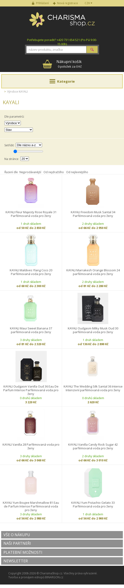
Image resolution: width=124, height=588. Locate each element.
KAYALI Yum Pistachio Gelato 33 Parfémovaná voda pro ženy (93, 504)
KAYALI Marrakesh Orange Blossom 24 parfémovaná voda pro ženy (93, 272)
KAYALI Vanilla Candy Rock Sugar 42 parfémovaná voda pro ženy (93, 446)
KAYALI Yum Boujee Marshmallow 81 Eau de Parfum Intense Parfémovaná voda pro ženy (31, 506)
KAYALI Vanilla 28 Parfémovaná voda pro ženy (31, 446)
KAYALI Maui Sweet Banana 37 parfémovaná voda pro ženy (31, 330)
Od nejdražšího (53, 172)
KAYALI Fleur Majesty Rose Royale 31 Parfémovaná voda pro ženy (31, 214)
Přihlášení (42, 3)
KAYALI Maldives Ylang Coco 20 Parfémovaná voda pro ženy (31, 272)
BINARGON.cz (54, 577)
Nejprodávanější (30, 172)
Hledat (92, 49)
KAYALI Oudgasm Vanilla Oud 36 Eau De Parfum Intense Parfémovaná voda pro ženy (31, 390)
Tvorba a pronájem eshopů (26, 577)
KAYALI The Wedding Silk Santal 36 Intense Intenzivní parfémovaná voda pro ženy (93, 388)
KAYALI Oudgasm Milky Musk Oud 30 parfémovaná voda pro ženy (93, 330)
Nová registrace (67, 3)
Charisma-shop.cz (62, 22)
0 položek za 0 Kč (69, 64)
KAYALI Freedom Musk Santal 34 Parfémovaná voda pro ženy (93, 214)
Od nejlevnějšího (77, 172)
